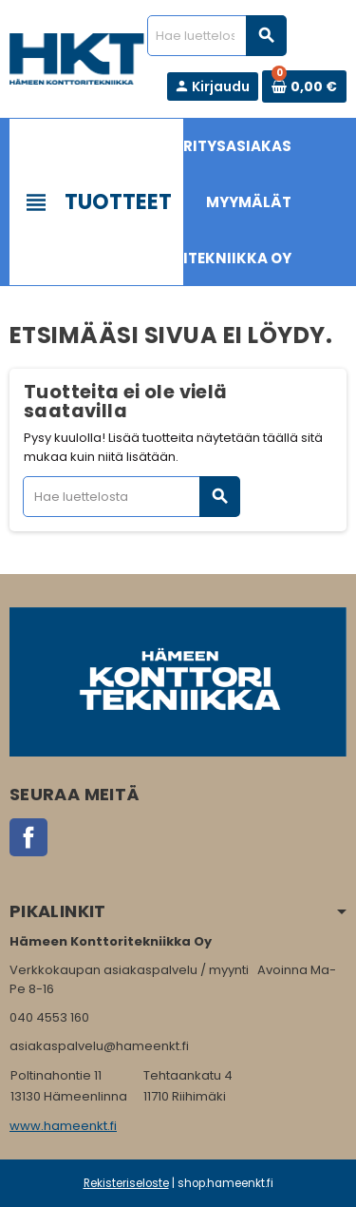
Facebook (28, 837)
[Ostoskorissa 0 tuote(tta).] (304, 86)
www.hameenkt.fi (63, 1126)
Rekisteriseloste (126, 1183)
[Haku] (216, 35)
